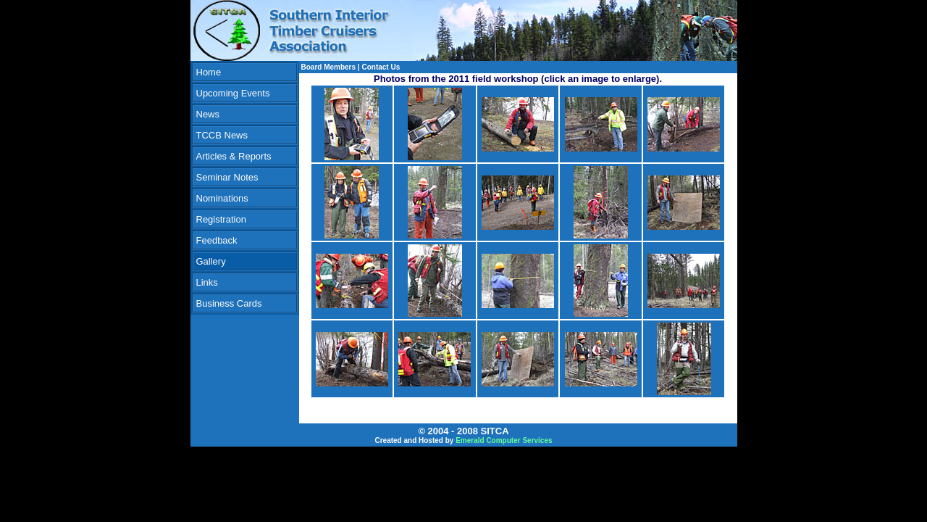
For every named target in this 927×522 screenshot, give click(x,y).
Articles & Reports (234, 156)
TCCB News (222, 135)
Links (207, 282)
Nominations (222, 198)
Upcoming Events (233, 93)
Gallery (211, 261)
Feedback (217, 240)
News (208, 114)
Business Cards (229, 303)
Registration (221, 219)
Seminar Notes (227, 177)
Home (209, 72)
